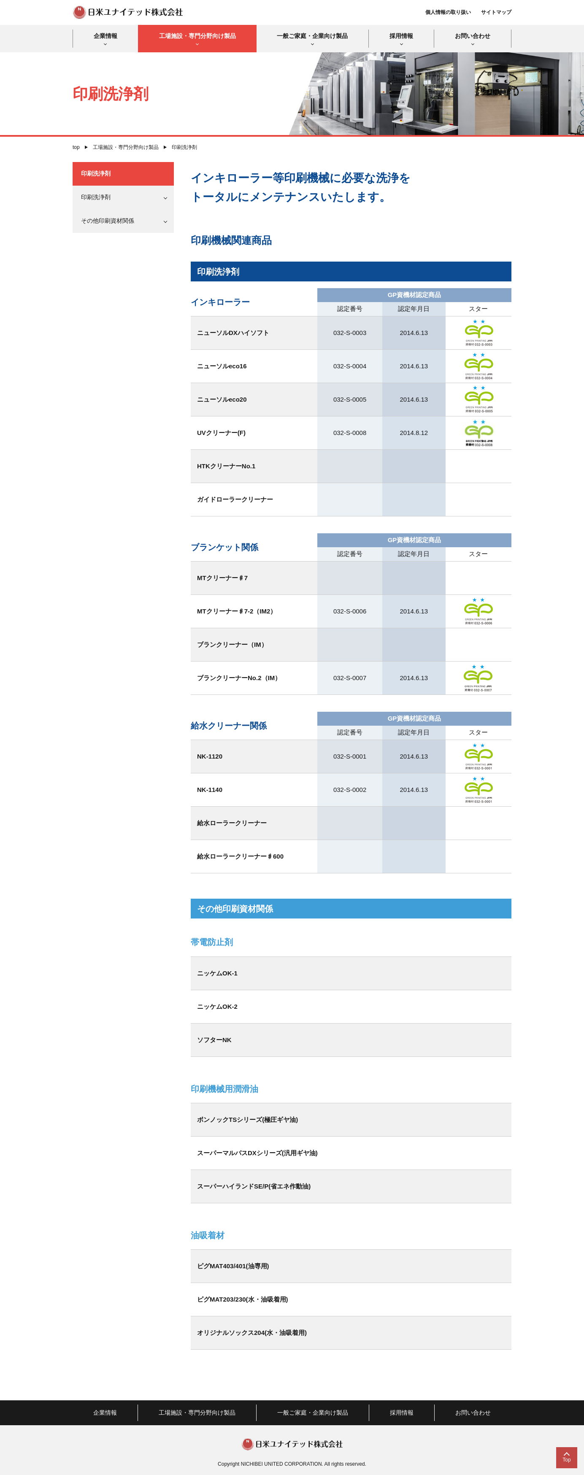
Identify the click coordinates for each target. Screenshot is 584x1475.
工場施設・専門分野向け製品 (197, 35)
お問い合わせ (472, 35)
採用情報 (401, 35)
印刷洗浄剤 (96, 173)
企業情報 (105, 35)
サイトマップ (496, 12)
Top (566, 1460)
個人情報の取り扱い (448, 12)
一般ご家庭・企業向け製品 (312, 35)
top (76, 147)
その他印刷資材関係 (107, 220)
